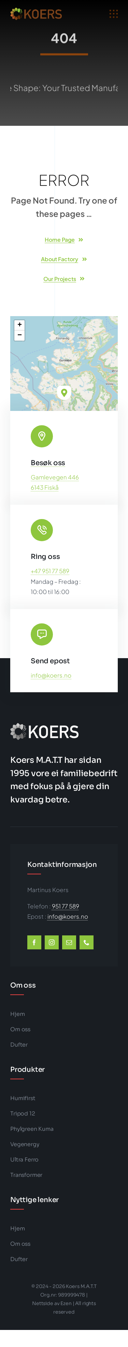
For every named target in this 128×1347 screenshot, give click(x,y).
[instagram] (52, 942)
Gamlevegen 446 (55, 477)
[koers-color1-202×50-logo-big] (36, 10)
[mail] (69, 942)
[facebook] (34, 942)
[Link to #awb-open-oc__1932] (114, 14)
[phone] (87, 942)
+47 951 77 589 (50, 571)
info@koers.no (51, 675)
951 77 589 (65, 906)
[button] (64, 393)
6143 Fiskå (45, 487)
